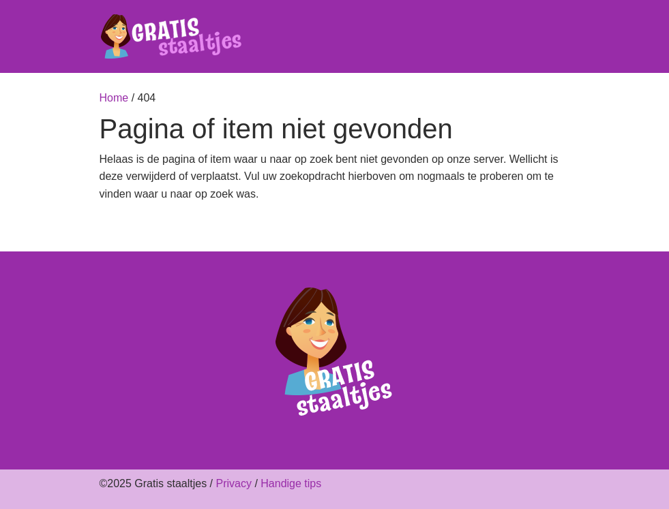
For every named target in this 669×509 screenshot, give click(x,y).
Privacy (233, 483)
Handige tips (291, 483)
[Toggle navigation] (562, 37)
